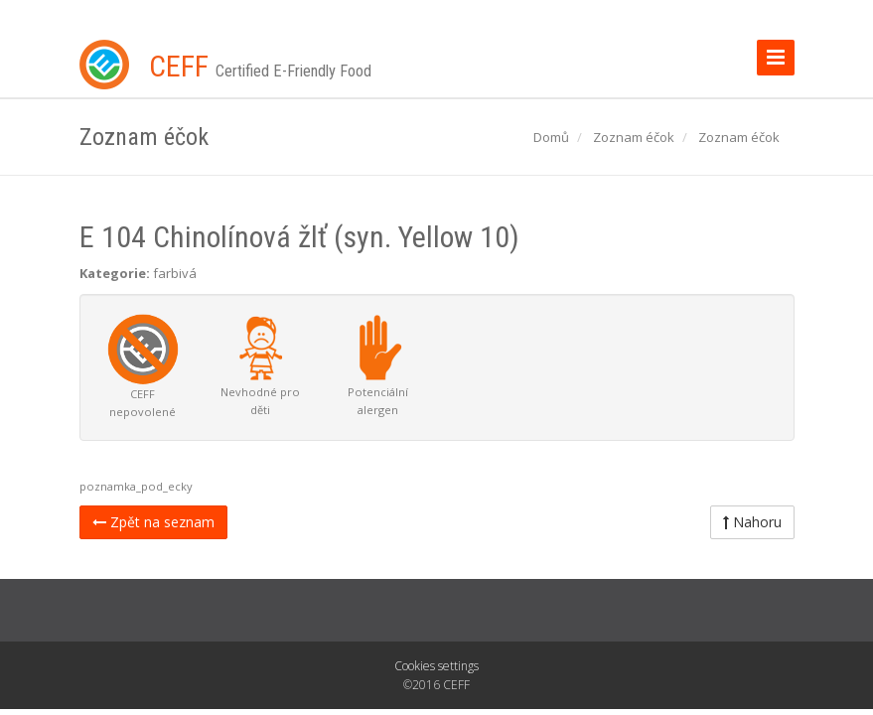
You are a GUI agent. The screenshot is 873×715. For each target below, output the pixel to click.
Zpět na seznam (153, 521)
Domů (551, 137)
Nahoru (752, 521)
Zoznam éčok (633, 137)
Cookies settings (436, 665)
